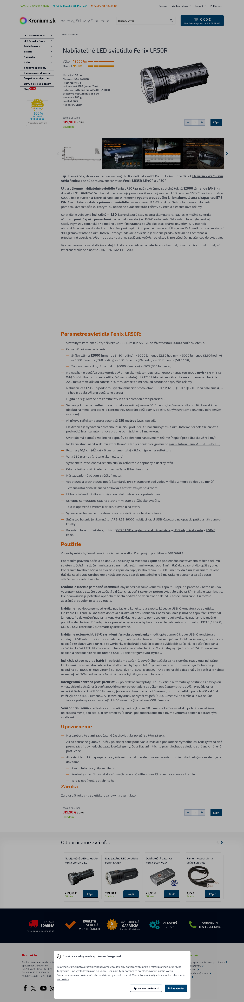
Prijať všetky (176, 988)
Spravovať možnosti (146, 988)
